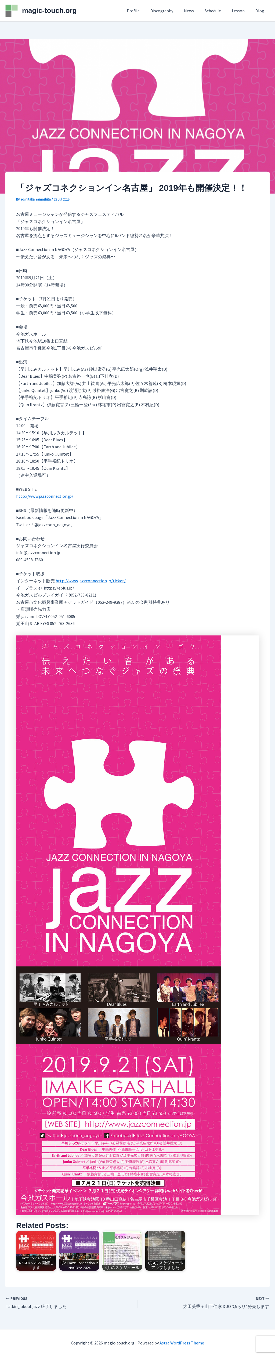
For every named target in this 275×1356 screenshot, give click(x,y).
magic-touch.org (49, 10)
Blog (260, 10)
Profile (145, 10)
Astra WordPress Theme (182, 1342)
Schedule (218, 10)
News (196, 10)
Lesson (241, 10)
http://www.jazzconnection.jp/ (44, 496)
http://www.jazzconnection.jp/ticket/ (90, 580)
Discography (171, 10)
